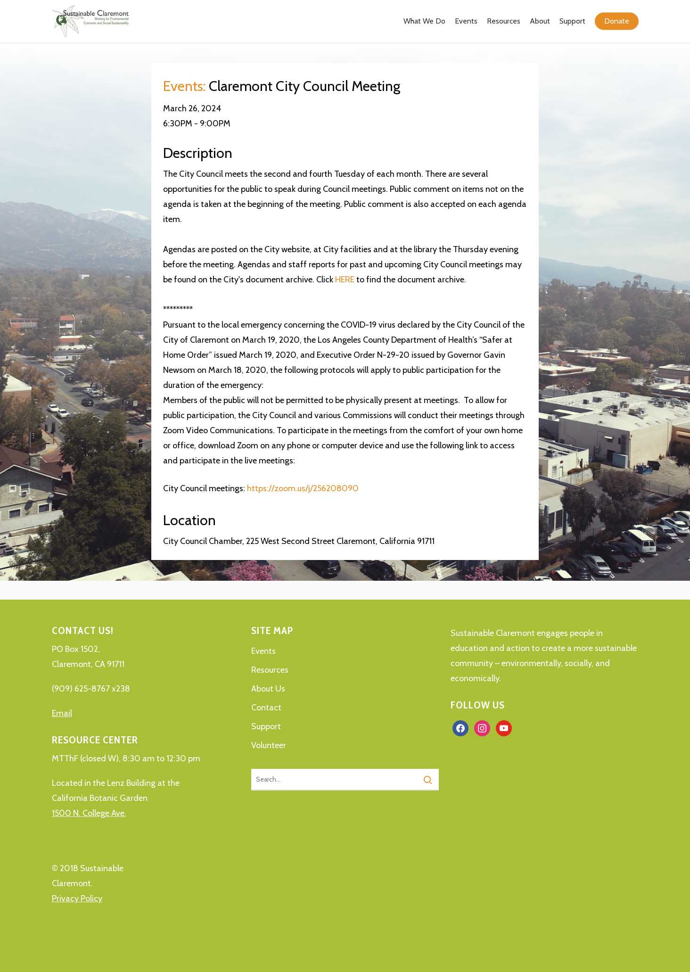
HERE (344, 279)
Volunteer (268, 745)
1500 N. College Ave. (89, 813)
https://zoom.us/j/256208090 (303, 488)
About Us (268, 689)
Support (266, 726)
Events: (184, 86)
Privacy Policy (77, 898)
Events (263, 651)
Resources (269, 670)
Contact (266, 707)
